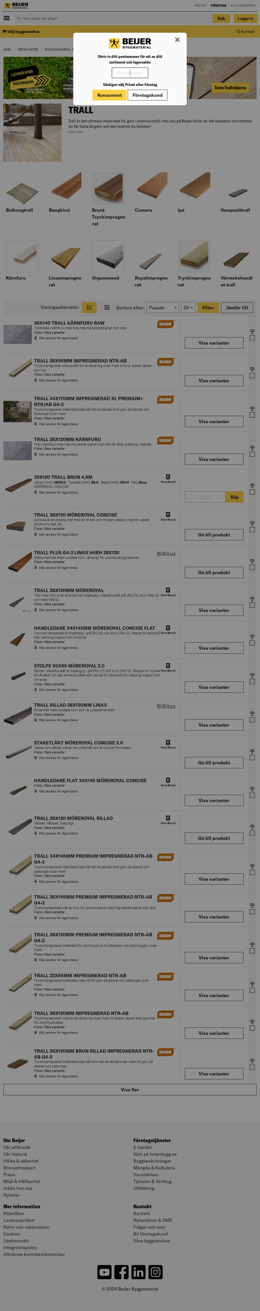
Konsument (109, 95)
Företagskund (148, 95)
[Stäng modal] (177, 40)
